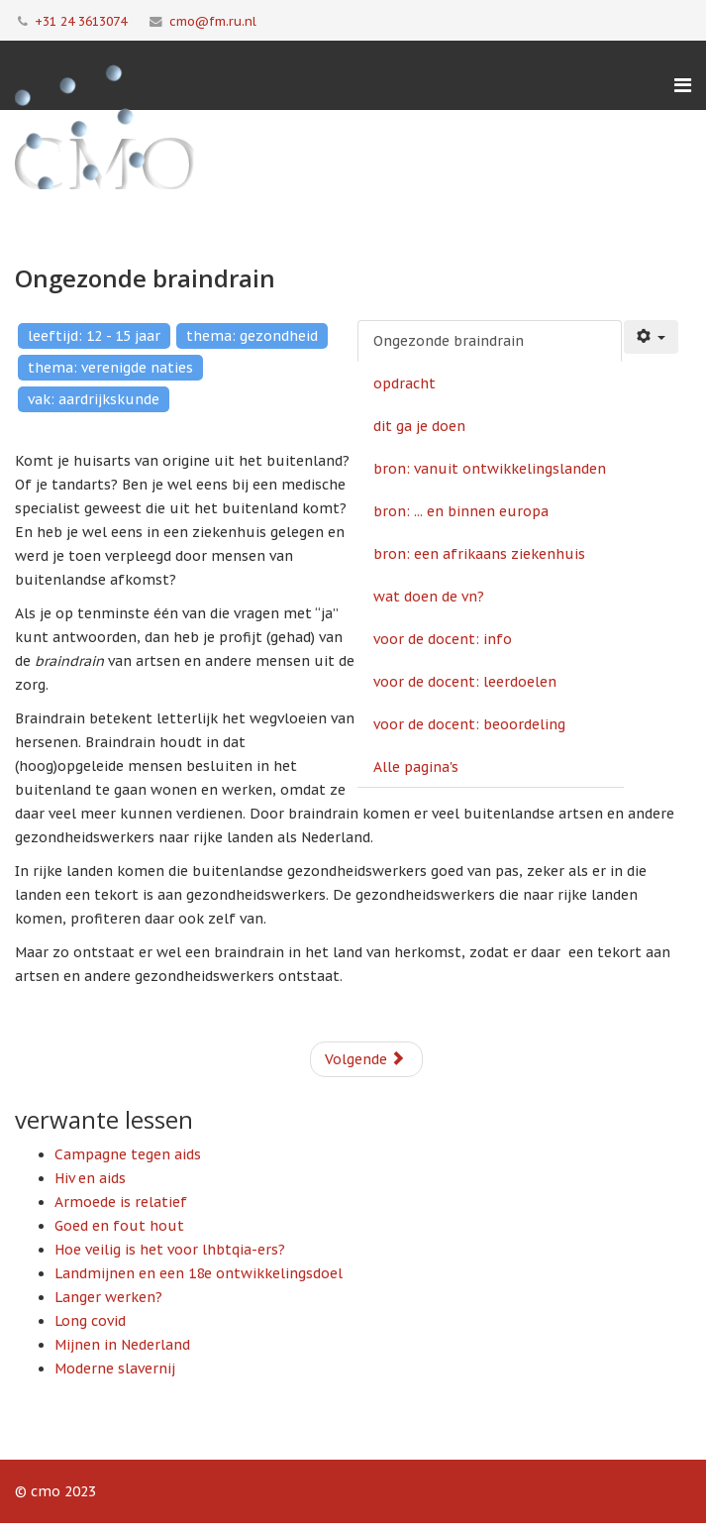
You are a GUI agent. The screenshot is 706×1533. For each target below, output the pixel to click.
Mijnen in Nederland (122, 1345)
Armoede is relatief (120, 1202)
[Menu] (682, 85)
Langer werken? (108, 1297)
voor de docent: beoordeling (469, 724)
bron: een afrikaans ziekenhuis (479, 554)
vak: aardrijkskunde (93, 399)
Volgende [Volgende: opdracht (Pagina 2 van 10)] (365, 1059)
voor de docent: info (442, 639)
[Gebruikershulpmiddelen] (651, 337)
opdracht (404, 383)
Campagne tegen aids (127, 1154)
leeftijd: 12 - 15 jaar (94, 336)
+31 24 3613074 (81, 21)
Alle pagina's (415, 767)
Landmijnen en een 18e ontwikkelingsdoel (198, 1273)
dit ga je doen (419, 426)
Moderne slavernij (114, 1368)
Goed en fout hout (119, 1226)
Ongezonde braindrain (448, 341)
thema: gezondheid (252, 336)
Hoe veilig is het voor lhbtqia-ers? (169, 1250)
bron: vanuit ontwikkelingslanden (489, 469)
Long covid (90, 1321)
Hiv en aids (90, 1178)
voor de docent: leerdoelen (464, 682)
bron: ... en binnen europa (461, 511)
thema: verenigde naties (110, 368)
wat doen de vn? (428, 596)
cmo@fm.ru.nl (212, 21)
